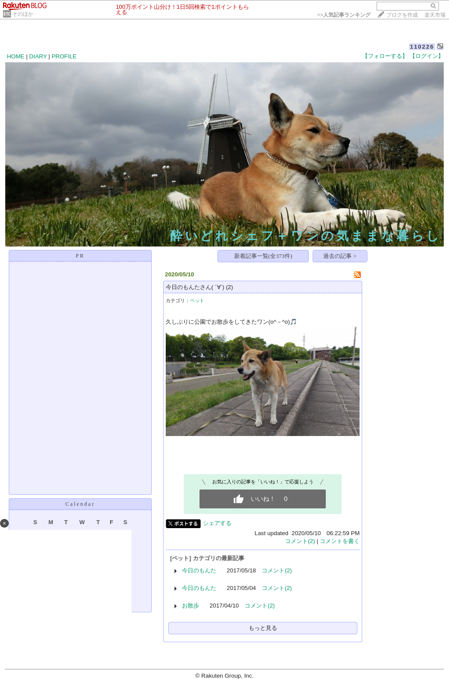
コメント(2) (300, 541)
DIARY (38, 56)
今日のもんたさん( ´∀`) (195, 287)
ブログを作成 (402, 15)
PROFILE (64, 56)
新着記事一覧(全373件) (263, 256)
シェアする (217, 523)
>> (344, 15)
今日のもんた (199, 570)
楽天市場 (434, 15)
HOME (16, 56)
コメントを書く (340, 541)
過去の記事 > (339, 256)
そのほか (22, 14)
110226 (422, 46)
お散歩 (190, 605)
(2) (229, 287)
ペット (197, 300)
